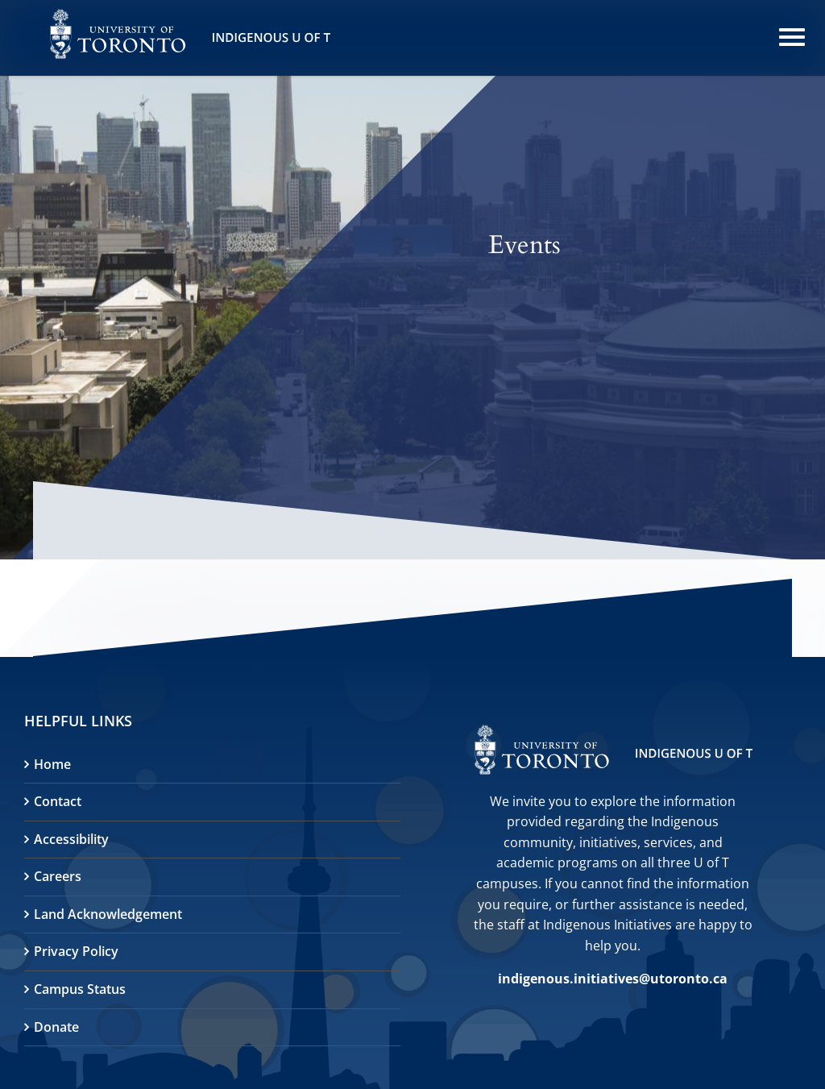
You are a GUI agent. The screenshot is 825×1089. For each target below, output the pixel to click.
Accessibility (71, 839)
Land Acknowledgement (108, 914)
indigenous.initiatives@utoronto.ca (613, 978)
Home (52, 764)
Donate (56, 1027)
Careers (57, 876)
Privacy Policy (76, 951)
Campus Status (80, 989)
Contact (57, 801)
